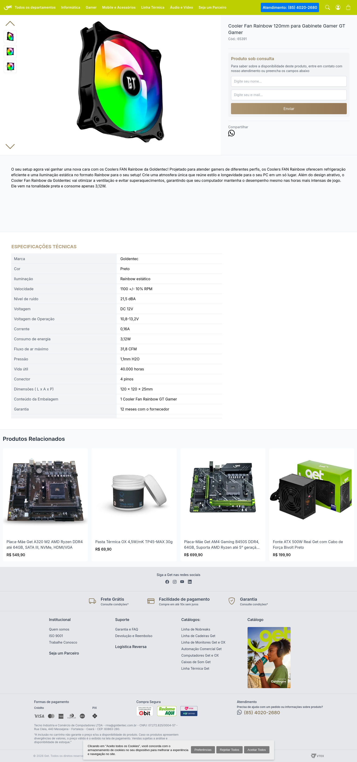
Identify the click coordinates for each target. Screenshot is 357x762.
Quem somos (59, 629)
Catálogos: (191, 619)
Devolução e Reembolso (134, 636)
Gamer (91, 7)
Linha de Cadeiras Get (198, 636)
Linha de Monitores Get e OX (203, 642)
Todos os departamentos (35, 7)
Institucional (60, 619)
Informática (70, 7)
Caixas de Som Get (196, 662)
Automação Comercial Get (201, 649)
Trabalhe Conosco (63, 642)
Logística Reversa (131, 646)
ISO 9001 (56, 636)
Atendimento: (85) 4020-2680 (290, 7)
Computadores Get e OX (200, 655)
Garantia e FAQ (126, 629)
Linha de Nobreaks (195, 629)
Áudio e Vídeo (181, 7)
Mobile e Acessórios (119, 7)
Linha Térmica (152, 7)
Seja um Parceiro (212, 7)
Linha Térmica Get (195, 668)
